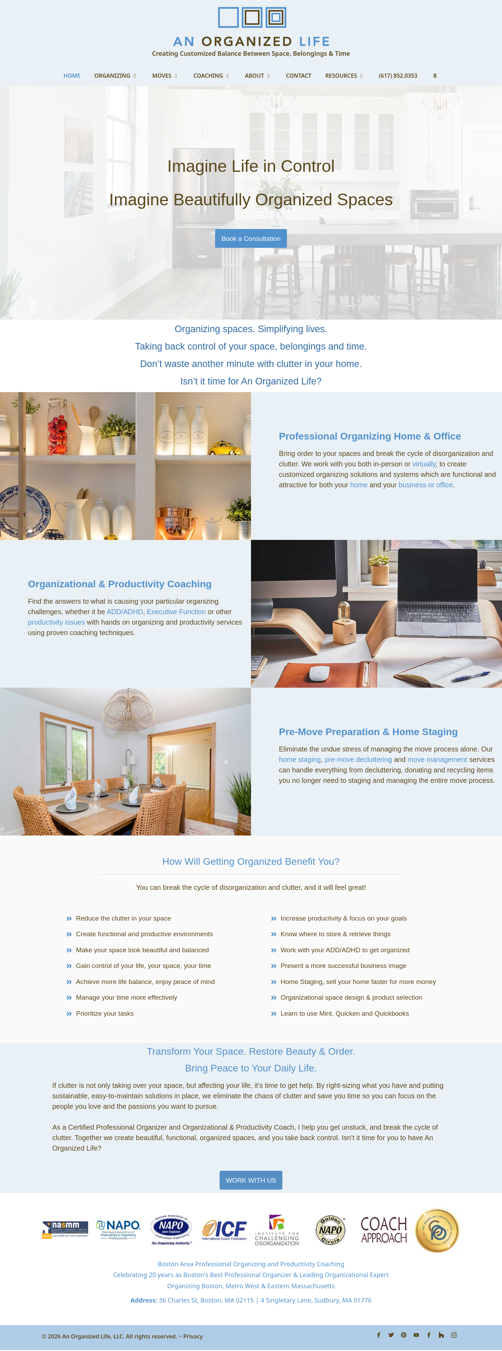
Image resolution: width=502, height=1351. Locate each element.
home (359, 485)
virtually (423, 464)
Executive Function (176, 612)
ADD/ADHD (125, 612)
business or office (426, 485)
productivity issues (56, 622)
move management (438, 759)
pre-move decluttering (358, 759)
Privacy (193, 1337)
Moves (169, 75)
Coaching (215, 75)
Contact (298, 75)
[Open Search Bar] (435, 75)
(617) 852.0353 (398, 75)
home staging (300, 759)
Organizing (119, 75)
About (262, 75)
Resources (348, 75)
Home (71, 75)
